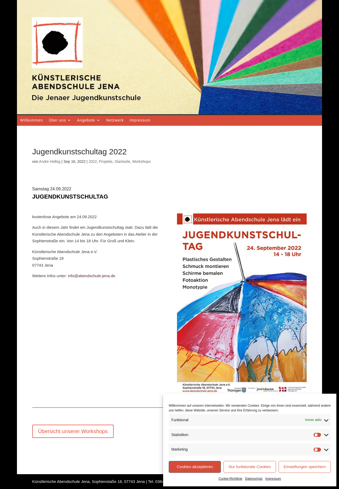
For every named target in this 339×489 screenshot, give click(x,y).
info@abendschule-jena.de (91, 275)
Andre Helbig (49, 161)
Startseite (122, 161)
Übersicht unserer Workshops (73, 431)
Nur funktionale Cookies (250, 466)
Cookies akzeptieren (195, 466)
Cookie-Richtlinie (230, 479)
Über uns (57, 120)
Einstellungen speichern (305, 466)
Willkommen (31, 120)
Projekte (105, 161)
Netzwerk (115, 120)
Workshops (141, 161)
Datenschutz (254, 479)
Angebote (86, 120)
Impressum (273, 479)
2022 (92, 161)
